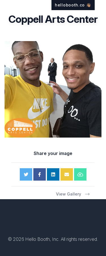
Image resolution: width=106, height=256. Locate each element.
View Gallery (73, 194)
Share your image (53, 153)
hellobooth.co (73, 5)
